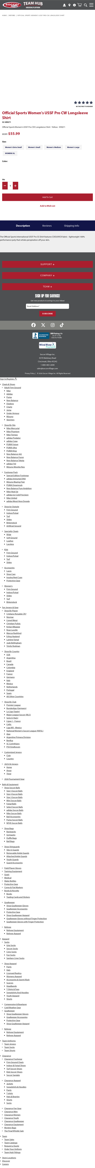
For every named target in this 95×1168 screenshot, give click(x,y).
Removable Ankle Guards (17, 853)
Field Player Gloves (12, 868)
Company (47, 275)
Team (47, 286)
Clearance (6, 1056)
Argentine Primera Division (18, 737)
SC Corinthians (13, 743)
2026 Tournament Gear (14, 779)
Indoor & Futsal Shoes (16, 1065)
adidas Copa (11, 441)
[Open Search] (85, 5)
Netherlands (11, 687)
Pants (8, 967)
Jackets (9, 1083)
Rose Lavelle (12, 630)
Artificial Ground (13, 526)
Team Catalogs (10, 1142)
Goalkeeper (9, 902)
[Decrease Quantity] (5, 185)
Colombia (10, 667)
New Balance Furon (15, 457)
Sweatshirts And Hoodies (17, 992)
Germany (10, 677)
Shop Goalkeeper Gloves (17, 905)
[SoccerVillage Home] (12, 5)
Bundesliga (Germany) (16, 708)
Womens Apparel (14, 976)
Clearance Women (12, 1115)
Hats (8, 970)
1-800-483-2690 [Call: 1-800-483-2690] (47, 365)
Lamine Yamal (12, 639)
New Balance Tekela (15, 460)
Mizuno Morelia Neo (15, 467)
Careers (5, 1164)
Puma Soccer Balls (14, 820)
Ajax (8, 734)
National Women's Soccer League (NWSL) (24, 731)
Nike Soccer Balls (14, 813)
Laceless (10, 544)
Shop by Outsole (11, 506)
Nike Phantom (12, 431)
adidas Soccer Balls (14, 810)
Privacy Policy (30, 373)
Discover (6, 1161)
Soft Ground (11, 537)
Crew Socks (11, 952)
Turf (8, 516)
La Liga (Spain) (13, 711)
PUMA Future (12, 444)
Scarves (9, 983)
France (9, 674)
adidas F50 (11, 463)
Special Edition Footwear (17, 475)
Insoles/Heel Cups (14, 577)
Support (47, 264)
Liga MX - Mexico (14, 727)
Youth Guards (12, 859)
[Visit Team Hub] (32, 5)
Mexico (9, 683)
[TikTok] (61, 325)
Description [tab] (23, 225)
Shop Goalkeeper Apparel (17, 915)
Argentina (10, 658)
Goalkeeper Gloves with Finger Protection (25, 921)
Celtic (8, 724)
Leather (9, 541)
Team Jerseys (10, 1044)
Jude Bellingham (14, 643)
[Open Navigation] (91, 5)
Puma (9, 397)
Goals (6, 874)
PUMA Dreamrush (14, 485)
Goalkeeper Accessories (16, 909)
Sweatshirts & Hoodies (16, 1087)
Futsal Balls (11, 803)
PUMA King (11, 451)
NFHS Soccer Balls (14, 823)
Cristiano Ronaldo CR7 (16, 614)
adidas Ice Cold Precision (17, 495)
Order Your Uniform (13, 1149)
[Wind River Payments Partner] (47, 345)
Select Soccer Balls (14, 807)
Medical (7, 878)
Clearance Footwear (13, 1059)
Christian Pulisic (13, 623)
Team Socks (9, 1047)
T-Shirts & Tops (12, 989)
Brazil (8, 661)
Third (8, 773)
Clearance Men (11, 1111)
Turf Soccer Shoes (14, 1068)
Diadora (10, 403)
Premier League (13, 705)
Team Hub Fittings (12, 1152)
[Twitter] (43, 325)
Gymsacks (10, 835)
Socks (6, 942)
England (10, 670)
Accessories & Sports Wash (18, 979)
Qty (3, 179)
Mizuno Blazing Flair (15, 482)
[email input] (47, 306)
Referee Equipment (15, 930)
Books (9, 894)
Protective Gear (13, 580)
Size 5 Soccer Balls (14, 791)
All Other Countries (14, 696)
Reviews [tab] (47, 225)
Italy (8, 680)
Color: (5, 161)
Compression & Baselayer (15, 1004)
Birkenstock (11, 522)
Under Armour (12, 413)
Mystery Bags (10, 1127)
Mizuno (9, 416)
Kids (6, 549)
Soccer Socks (12, 948)
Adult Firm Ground (12, 387)
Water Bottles (10, 881)
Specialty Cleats (11, 531)
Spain (9, 693)
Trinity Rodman (13, 646)
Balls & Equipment (10, 784)
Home (4, 15)
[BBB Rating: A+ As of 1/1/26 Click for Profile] (47, 335)
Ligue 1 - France (13, 721)
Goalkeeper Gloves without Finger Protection (26, 918)
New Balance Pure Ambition (19, 488)
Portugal (10, 690)
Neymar (10, 617)
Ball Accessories (13, 816)
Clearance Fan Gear (12, 1108)
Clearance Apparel (12, 1080)
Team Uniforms (9, 1041)
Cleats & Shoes (8, 384)
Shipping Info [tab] (71, 225)
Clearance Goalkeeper (14, 1121)
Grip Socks (11, 945)
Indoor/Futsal (12, 513)
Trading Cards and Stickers (18, 897)
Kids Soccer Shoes (14, 1072)
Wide (8, 534)
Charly (9, 407)
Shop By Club (10, 702)
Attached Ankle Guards (16, 856)
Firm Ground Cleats (15, 1062)
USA (8, 654)
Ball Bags (10, 841)
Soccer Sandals (13, 1075)
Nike (8, 391)
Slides (9, 519)
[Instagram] (52, 325)
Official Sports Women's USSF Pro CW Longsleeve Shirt (40, 15)
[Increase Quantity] (15, 185)
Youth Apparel (12, 995)
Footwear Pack (11, 472)
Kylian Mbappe (13, 626)
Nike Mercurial (13, 428)
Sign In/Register (8, 379)
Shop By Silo (9, 425)
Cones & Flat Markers (13, 887)
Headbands (11, 986)
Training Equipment (13, 871)
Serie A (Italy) (12, 718)
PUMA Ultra (11, 447)
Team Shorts (9, 1050)
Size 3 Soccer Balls (14, 797)
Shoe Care (10, 574)
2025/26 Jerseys (11, 764)
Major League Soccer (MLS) (18, 714)
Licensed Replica (13, 973)
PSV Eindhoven (13, 747)
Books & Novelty (11, 890)
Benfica (9, 740)
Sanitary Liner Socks (15, 958)
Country (10, 758)
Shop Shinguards (12, 846)
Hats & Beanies (13, 1096)
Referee (12, 15)
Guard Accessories (14, 862)
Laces (8, 571)
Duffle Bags (11, 838)
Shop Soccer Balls (12, 787)
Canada (9, 664)
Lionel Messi (11, 620)
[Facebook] (34, 325)
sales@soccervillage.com (47, 368)
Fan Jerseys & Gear (10, 607)
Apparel (5, 939)
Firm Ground (12, 510)
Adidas (9, 394)
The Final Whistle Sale (14, 1131)
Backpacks (11, 831)
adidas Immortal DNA (16, 478)
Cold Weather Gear (12, 1007)
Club (8, 755)
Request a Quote (11, 1146)
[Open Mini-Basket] (80, 5)
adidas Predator (13, 438)
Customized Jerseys (13, 752)
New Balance (12, 400)
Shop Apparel (10, 963)
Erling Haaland (13, 636)
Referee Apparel (13, 933)
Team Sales (9, 1139)
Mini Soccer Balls (13, 800)
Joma (8, 410)
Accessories (9, 568)
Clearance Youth (11, 1118)
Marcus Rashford (13, 633)
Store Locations (9, 1157)
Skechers (10, 419)
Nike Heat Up (12, 491)
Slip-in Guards (12, 850)
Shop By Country (11, 651)
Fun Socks (10, 955)
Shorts (9, 999)
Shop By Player (11, 610)
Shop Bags (9, 828)
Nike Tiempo (12, 434)
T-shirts (9, 1093)
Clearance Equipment (14, 1124)
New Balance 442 (14, 454)
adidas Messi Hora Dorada (18, 501)
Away (9, 770)
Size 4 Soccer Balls (14, 794)
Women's (8, 586)
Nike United (11, 498)
